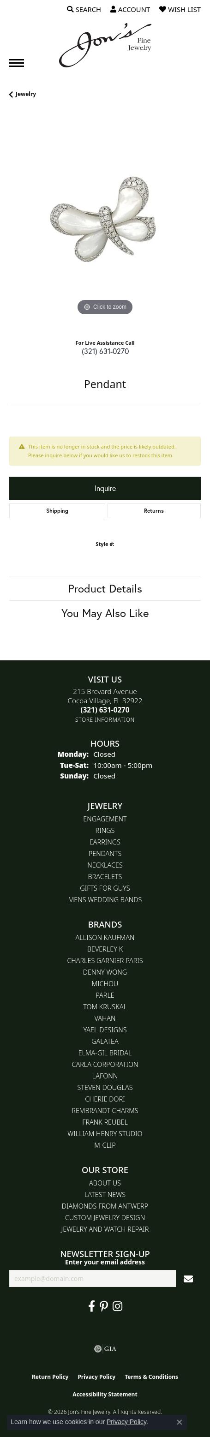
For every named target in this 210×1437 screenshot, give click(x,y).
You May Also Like (105, 612)
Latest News (105, 1194)
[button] (84, 9)
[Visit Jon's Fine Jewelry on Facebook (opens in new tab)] (91, 1306)
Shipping (57, 510)
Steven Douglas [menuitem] (104, 1087)
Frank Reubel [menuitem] (105, 1122)
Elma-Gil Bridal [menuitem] (105, 1052)
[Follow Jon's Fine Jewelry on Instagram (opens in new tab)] (117, 1306)
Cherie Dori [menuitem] (105, 1099)
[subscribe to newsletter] (188, 1278)
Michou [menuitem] (105, 983)
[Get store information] (105, 720)
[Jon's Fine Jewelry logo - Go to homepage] (105, 45)
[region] (105, 222)
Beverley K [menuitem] (105, 949)
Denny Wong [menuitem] (105, 972)
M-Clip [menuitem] (105, 1145)
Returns (154, 510)
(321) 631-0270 (105, 351)
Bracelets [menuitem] (105, 876)
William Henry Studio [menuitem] (104, 1133)
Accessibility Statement (104, 1394)
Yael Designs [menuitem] (105, 1029)
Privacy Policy (96, 1377)
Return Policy (50, 1377)
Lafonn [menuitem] (105, 1076)
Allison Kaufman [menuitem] (105, 937)
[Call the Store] (105, 709)
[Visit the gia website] (105, 1349)
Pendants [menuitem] (105, 853)
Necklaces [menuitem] (105, 865)
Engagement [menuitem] (104, 818)
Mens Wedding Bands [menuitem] (105, 899)
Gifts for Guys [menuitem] (105, 888)
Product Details (105, 588)
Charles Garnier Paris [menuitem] (105, 960)
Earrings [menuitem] (105, 842)
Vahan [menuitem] (104, 1018)
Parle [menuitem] (105, 995)
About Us (105, 1183)
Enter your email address (105, 1261)
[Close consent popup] (179, 1422)
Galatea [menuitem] (105, 1041)
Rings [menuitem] (105, 830)
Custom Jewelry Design (105, 1217)
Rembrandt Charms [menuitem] (105, 1110)
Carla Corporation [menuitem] (105, 1064)
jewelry (26, 94)
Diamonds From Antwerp (105, 1206)
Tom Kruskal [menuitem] (105, 1006)
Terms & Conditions (151, 1377)
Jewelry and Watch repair (105, 1229)
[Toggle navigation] (16, 63)
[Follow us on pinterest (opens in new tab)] (104, 1306)
